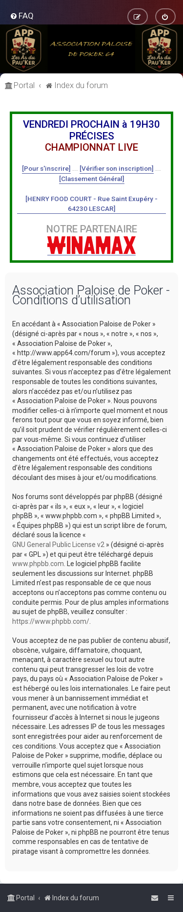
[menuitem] (21, 15)
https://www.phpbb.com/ (50, 621)
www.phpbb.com (38, 564)
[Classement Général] (91, 178)
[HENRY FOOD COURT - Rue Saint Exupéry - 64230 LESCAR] (91, 203)
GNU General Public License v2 (58, 544)
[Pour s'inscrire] (46, 168)
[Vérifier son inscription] (117, 168)
